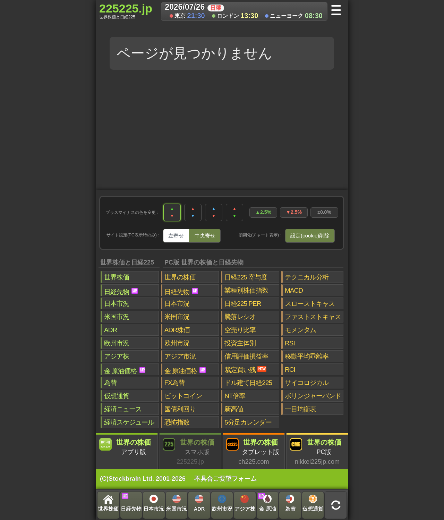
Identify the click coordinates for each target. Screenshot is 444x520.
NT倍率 (234, 396)
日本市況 (116, 303)
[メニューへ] (338, 10)
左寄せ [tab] (176, 235)
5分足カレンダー (248, 422)
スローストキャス (310, 303)
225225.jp (125, 11)
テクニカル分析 (306, 277)
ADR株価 (177, 330)
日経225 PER (242, 303)
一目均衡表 (300, 409)
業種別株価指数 (246, 290)
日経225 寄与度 (245, 277)
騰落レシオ (240, 316)
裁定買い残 (245, 370)
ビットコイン (183, 396)
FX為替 (174, 382)
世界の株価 (180, 277)
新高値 (233, 409)
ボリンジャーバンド (313, 396)
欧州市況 (116, 343)
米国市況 (116, 316)
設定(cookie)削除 (310, 235)
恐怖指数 (176, 422)
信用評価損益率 (246, 356)
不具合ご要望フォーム (225, 478)
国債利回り (180, 409)
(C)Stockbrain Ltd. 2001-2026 (143, 478)
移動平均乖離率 (306, 356)
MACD (294, 290)
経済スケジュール (129, 422)
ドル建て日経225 (248, 382)
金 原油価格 (124, 371)
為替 (110, 382)
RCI (290, 369)
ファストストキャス (313, 316)
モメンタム (300, 330)
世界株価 (116, 277)
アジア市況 (180, 356)
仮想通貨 (116, 396)
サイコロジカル (306, 382)
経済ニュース (123, 409)
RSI (290, 343)
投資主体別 (240, 343)
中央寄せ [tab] (205, 235)
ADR (110, 330)
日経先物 (121, 291)
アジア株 (116, 356)
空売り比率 (240, 330)
